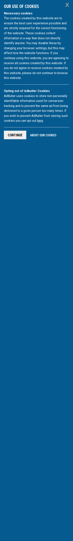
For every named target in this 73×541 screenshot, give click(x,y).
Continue (15, 135)
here (40, 121)
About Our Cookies (43, 135)
